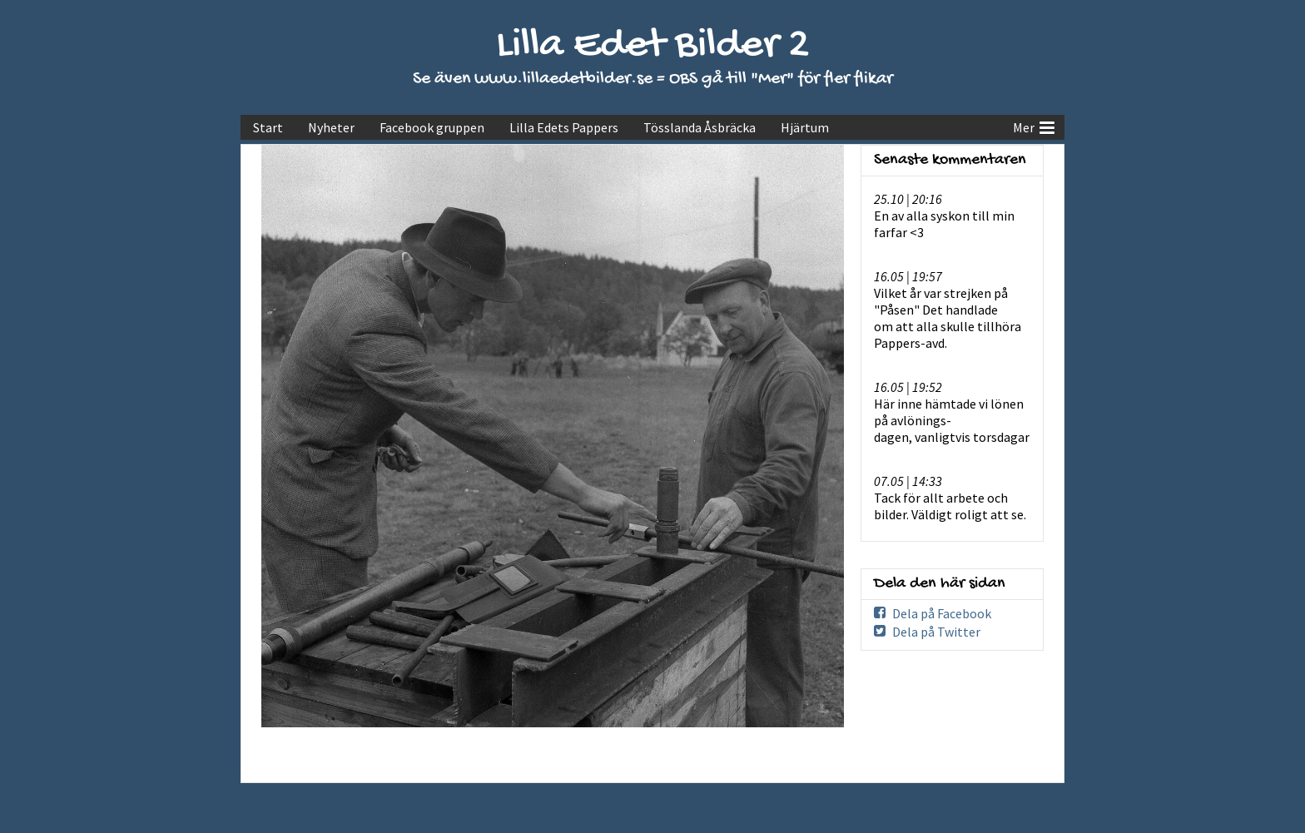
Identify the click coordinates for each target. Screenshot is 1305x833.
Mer (1033, 125)
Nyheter (331, 127)
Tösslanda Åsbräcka (699, 127)
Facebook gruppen (432, 127)
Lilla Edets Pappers (563, 127)
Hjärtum (805, 127)
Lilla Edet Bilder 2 (653, 46)
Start (268, 127)
